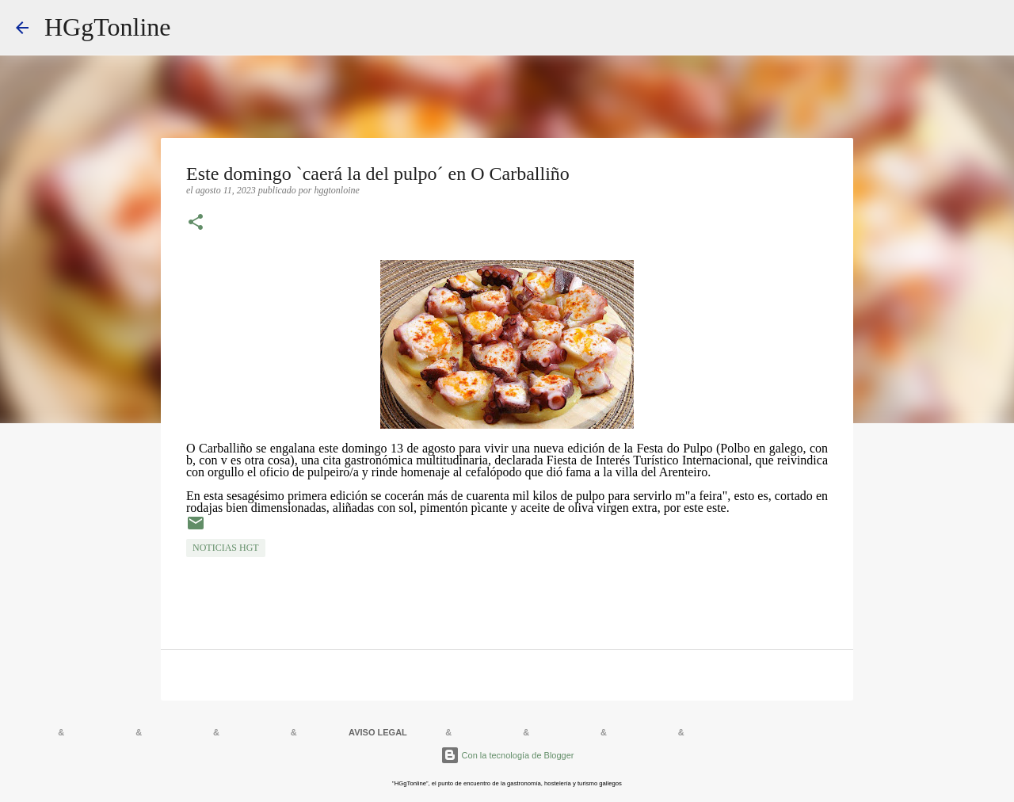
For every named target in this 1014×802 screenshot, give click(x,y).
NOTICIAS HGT (226, 547)
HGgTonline (107, 27)
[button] (195, 223)
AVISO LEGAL (378, 732)
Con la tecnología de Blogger (507, 755)
